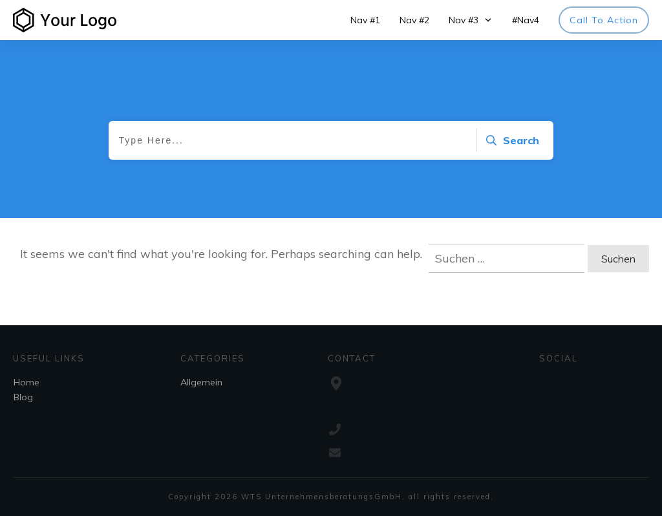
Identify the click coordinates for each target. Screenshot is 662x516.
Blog (23, 397)
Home (26, 382)
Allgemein (201, 382)
